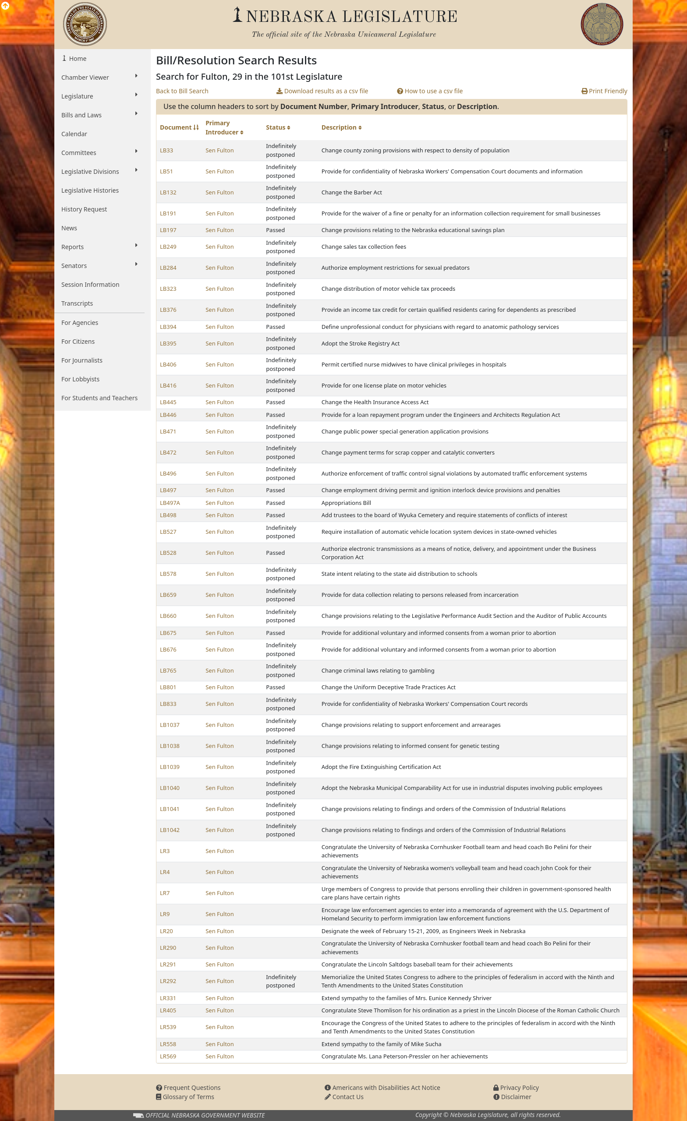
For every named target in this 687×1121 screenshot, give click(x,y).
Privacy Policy (516, 1087)
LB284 (168, 267)
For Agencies (79, 322)
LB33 (166, 150)
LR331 (168, 998)
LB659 (168, 595)
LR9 (165, 914)
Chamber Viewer (99, 77)
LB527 (168, 532)
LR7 (165, 893)
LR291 (168, 964)
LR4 (165, 872)
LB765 (168, 670)
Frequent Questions (188, 1087)
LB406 (168, 364)
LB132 (168, 192)
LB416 (168, 385)
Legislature (99, 96)
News (69, 228)
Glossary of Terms (185, 1097)
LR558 (168, 1044)
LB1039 (170, 767)
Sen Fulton (219, 150)
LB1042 (170, 830)
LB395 (168, 343)
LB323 (168, 289)
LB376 (168, 310)
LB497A (170, 503)
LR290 (168, 948)
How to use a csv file (430, 91)
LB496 (168, 473)
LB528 (168, 553)
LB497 (168, 490)
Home (76, 58)
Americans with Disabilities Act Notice (382, 1087)
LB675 (168, 633)
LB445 (168, 402)
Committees (99, 152)
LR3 (165, 851)
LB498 (168, 515)
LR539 (168, 1027)
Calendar (74, 134)
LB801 (168, 687)
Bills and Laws (99, 114)
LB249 (168, 246)
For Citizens (78, 341)
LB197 (168, 230)
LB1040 (170, 788)
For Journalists (82, 360)
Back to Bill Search (182, 91)
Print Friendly (604, 91)
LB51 (166, 171)
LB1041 (170, 809)
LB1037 (170, 725)
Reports (99, 246)
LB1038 (170, 746)
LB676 (168, 649)
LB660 (168, 616)
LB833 (168, 704)
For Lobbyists (80, 379)
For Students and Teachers (99, 398)
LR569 (168, 1056)
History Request (84, 209)
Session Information (90, 284)
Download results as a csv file (322, 91)
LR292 (168, 981)
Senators (99, 265)
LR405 (168, 1010)
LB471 (168, 431)
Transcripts (77, 303)
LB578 (168, 574)
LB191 (168, 213)
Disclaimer (512, 1097)
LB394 (168, 327)
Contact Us (344, 1097)
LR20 (166, 931)
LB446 (168, 415)
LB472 (168, 452)
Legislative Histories (90, 190)
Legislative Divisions (99, 171)
